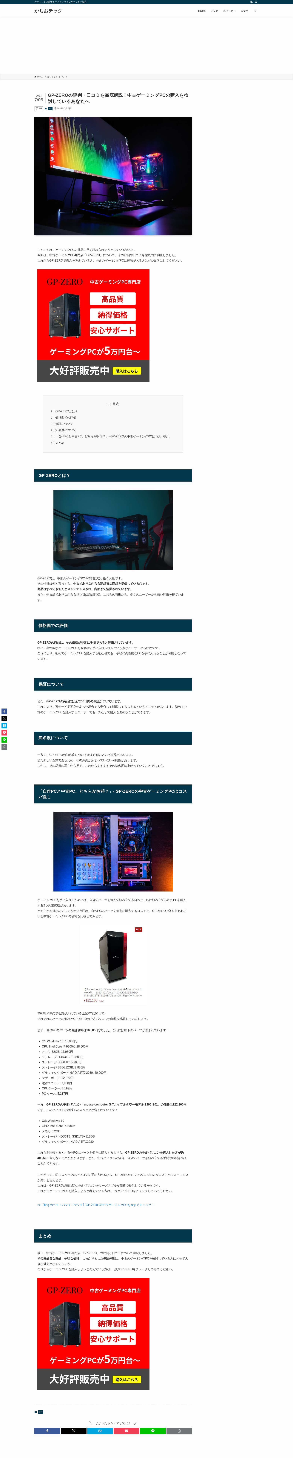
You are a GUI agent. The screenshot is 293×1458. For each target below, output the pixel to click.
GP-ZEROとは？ (66, 411)
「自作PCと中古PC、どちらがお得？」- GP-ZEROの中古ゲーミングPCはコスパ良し (112, 436)
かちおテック (48, 11)
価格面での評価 (65, 417)
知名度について (65, 430)
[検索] (256, 2)
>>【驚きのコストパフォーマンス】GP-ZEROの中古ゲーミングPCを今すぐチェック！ (95, 1205)
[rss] (251, 2)
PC (50, 108)
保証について (64, 423)
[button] (47, 1431)
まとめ (59, 442)
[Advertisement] (146, 45)
